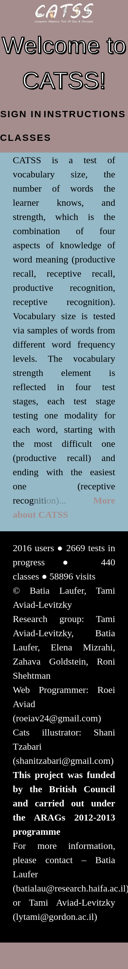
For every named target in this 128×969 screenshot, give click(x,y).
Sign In (21, 114)
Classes (21, 137)
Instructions (65, 114)
